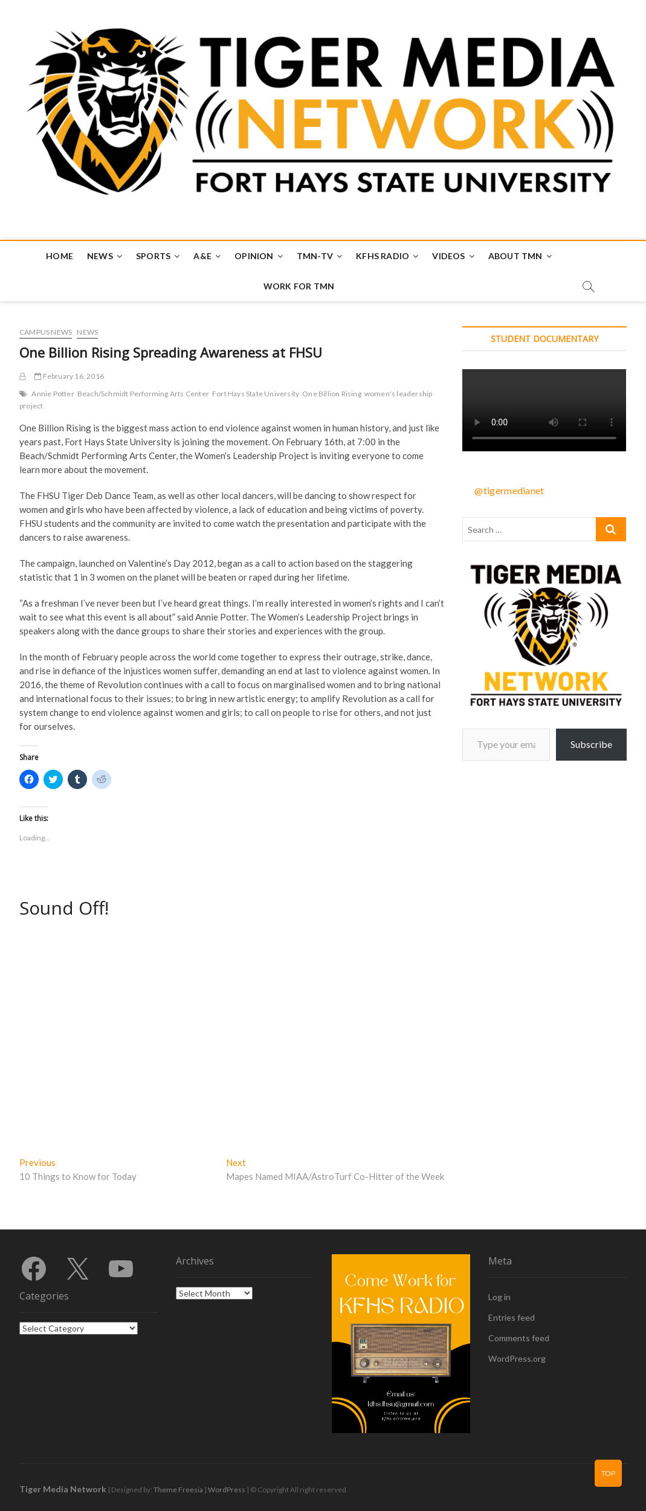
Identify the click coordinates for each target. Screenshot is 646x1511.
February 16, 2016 (69, 376)
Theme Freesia (178, 1489)
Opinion (253, 256)
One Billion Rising (331, 393)
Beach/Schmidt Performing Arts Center (143, 393)
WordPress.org (517, 1358)
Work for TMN (298, 286)
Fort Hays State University (255, 393)
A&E (202, 256)
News (100, 256)
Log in (499, 1297)
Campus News (45, 332)
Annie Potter (52, 393)
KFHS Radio (382, 256)
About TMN (515, 256)
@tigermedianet (509, 490)
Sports (153, 256)
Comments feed (518, 1338)
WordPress (226, 1489)
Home (59, 256)
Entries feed (511, 1317)
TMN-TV (315, 256)
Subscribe (591, 744)
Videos (448, 256)
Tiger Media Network (62, 1489)
